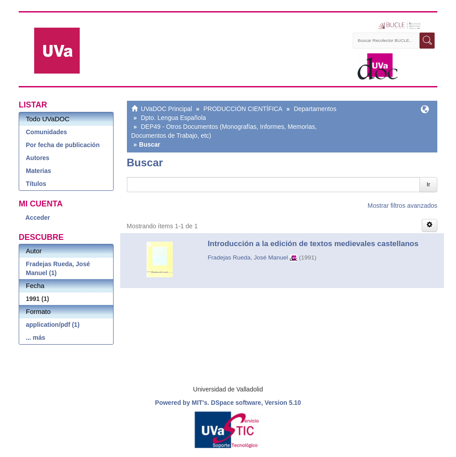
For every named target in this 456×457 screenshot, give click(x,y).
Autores (37, 157)
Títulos (36, 183)
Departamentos (315, 108)
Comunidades (46, 132)
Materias (38, 170)
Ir (428, 184)
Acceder (37, 217)
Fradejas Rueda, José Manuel (248, 257)
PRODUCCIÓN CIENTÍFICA (243, 108)
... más (35, 337)
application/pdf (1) (53, 324)
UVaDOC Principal (166, 108)
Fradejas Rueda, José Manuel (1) (58, 268)
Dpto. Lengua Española (173, 117)
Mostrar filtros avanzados (402, 205)
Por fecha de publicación (63, 144)
